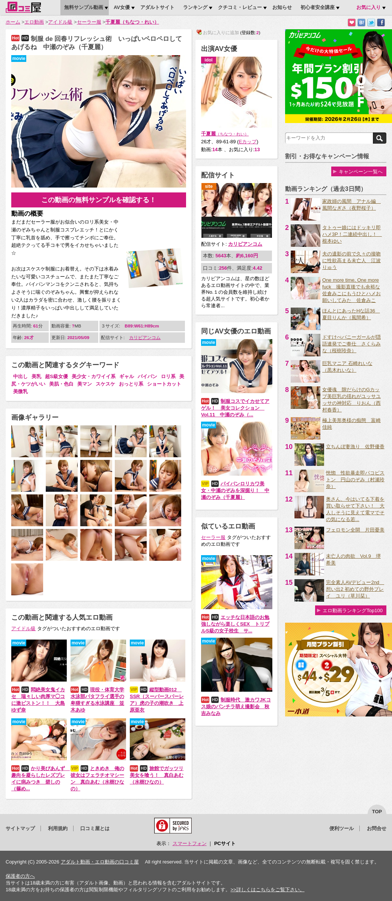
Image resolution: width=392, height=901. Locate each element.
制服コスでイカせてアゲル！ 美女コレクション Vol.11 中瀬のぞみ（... (235, 407)
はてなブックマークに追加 (361, 23)
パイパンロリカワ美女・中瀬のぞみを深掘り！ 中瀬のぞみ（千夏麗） (235, 490)
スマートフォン (190, 843)
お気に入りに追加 (351, 23)
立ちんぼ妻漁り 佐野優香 (355, 446)
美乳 (36, 376)
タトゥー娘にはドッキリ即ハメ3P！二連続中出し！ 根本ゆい (352, 234)
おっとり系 (131, 384)
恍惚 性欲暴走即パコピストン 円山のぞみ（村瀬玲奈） (355, 479)
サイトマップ (20, 828)
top (377, 811)
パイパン (147, 376)
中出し (20, 376)
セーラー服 (89, 22)
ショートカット (164, 384)
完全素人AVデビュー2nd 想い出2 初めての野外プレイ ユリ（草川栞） (355, 589)
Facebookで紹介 (381, 23)
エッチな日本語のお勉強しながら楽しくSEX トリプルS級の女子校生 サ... (235, 624)
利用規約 (58, 828)
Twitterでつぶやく (371, 23)
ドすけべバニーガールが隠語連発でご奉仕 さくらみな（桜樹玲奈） (351, 343)
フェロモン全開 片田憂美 (355, 530)
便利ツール (341, 828)
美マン (84, 384)
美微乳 (20, 391)
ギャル (126, 376)
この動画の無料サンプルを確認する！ (98, 200)
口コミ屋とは (95, 828)
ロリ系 (168, 376)
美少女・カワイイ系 (94, 376)
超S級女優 (56, 376)
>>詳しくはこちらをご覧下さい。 (267, 889)
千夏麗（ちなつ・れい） (132, 22)
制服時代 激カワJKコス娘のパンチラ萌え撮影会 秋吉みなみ (236, 706)
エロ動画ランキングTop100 (353, 610)
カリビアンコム (145, 337)
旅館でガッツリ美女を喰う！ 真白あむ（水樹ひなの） (156, 775)
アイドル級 (60, 22)
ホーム (13, 22)
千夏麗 (225, 134)
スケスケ (105, 384)
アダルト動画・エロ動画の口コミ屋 (100, 862)
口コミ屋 (23, 7)
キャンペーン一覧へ (361, 171)
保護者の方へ (20, 876)
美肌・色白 (61, 384)
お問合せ (376, 828)
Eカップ (248, 141)
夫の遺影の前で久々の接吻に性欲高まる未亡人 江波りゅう (351, 260)
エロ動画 (34, 22)
